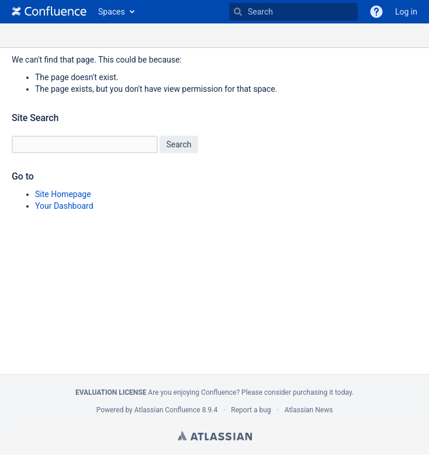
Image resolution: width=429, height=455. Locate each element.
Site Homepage (63, 194)
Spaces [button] (111, 11)
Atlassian (215, 435)
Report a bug (251, 410)
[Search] (238, 11)
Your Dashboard (64, 206)
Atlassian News (309, 410)
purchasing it (313, 392)
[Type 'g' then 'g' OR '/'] (293, 11)
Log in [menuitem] (406, 11)
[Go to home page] (49, 11)
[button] (376, 11)
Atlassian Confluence (167, 410)
